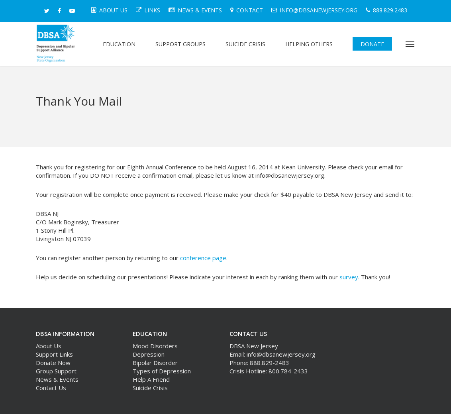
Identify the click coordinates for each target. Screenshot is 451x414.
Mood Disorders (155, 346)
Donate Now (53, 363)
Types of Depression (162, 371)
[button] (410, 44)
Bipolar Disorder (155, 363)
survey (348, 277)
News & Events (57, 379)
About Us (48, 346)
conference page (203, 258)
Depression (149, 354)
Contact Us (51, 388)
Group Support (56, 371)
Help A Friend (151, 379)
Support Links (54, 354)
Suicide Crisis (150, 388)
